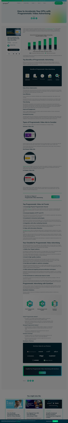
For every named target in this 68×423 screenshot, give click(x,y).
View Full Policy (18, 421)
